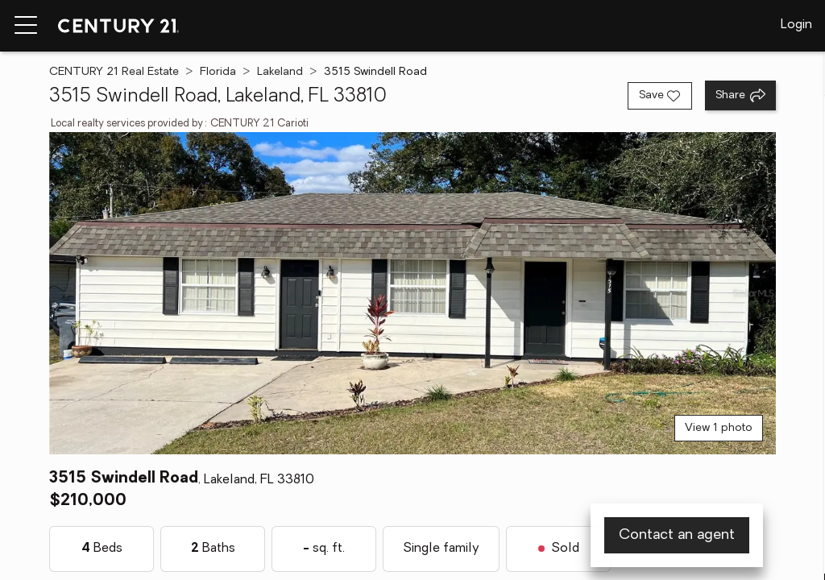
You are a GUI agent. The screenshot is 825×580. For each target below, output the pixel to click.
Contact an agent (677, 535)
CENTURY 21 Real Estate (114, 72)
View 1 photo (718, 428)
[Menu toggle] (26, 26)
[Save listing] (660, 96)
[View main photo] (412, 293)
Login (796, 25)
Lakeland (280, 72)
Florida (218, 72)
